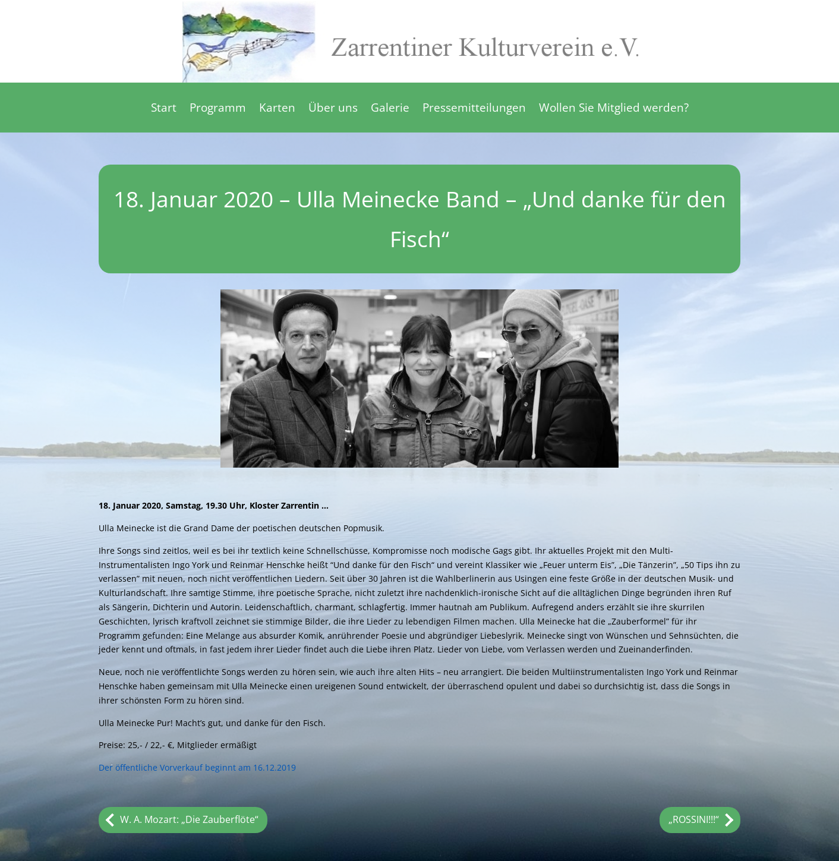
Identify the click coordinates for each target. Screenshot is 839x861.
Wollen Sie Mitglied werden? (614, 109)
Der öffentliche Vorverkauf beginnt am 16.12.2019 (197, 767)
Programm (218, 109)
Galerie (390, 109)
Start (163, 109)
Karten (277, 109)
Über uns (333, 109)
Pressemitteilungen (474, 109)
